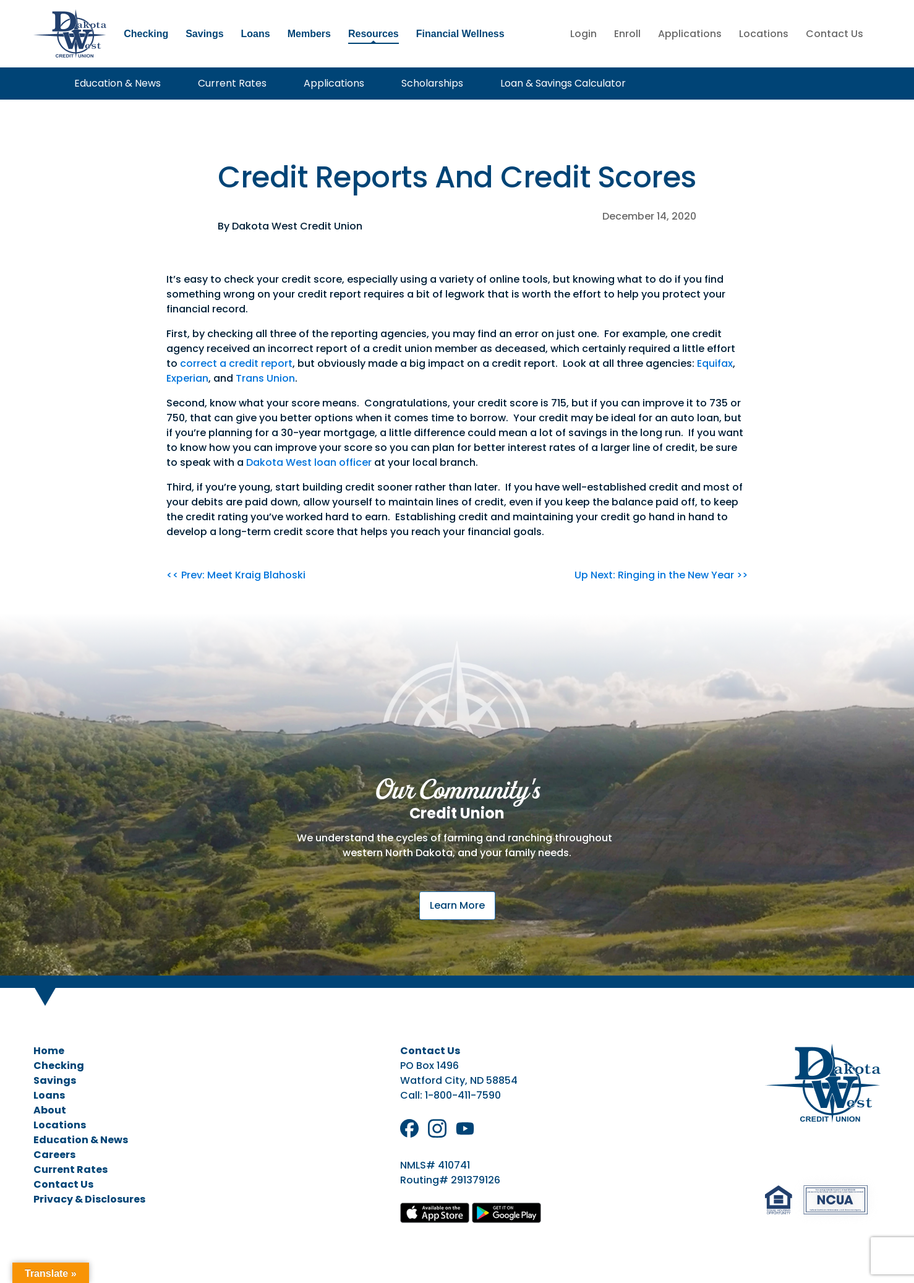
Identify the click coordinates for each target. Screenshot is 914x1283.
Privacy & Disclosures (89, 1199)
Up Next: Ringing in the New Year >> (661, 575)
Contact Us (834, 34)
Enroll (627, 34)
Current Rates (232, 83)
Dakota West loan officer (309, 462)
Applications (690, 34)
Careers (54, 1155)
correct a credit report (236, 363)
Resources (373, 33)
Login (583, 34)
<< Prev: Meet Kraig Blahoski (235, 575)
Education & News (117, 83)
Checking (146, 33)
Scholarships (432, 83)
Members (309, 33)
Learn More (457, 905)
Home (48, 1051)
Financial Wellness (460, 33)
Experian (187, 378)
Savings (204, 33)
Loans (255, 33)
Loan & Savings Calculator (563, 83)
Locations (763, 34)
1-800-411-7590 (463, 1095)
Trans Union (265, 378)
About (49, 1110)
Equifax (715, 363)
